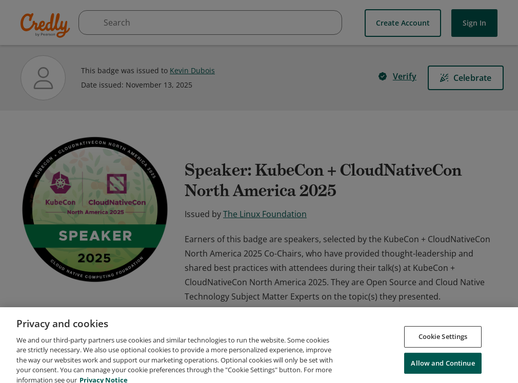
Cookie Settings (443, 350)
